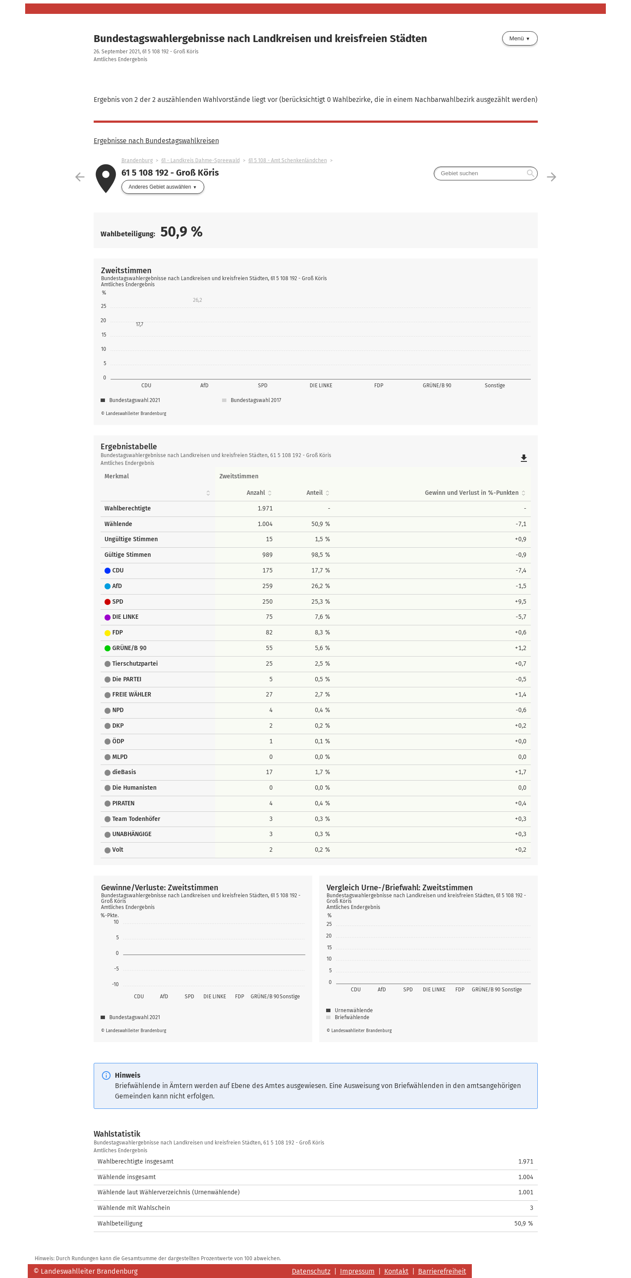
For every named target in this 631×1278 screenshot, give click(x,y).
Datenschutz (311, 1271)
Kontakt (396, 1271)
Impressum (357, 1271)
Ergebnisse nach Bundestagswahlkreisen (156, 141)
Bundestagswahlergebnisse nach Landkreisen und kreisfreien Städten (260, 39)
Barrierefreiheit (442, 1271)
